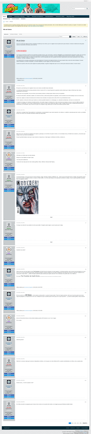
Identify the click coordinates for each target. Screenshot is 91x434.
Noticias (10, 16)
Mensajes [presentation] (6, 34)
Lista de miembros (15, 18)
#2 (85, 85)
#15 (85, 402)
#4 (85, 131)
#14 (85, 380)
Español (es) (7, 427)
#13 (85, 358)
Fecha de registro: (9, 50)
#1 (85, 40)
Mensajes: (7, 53)
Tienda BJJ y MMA (60, 16)
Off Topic (11, 21)
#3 (85, 110)
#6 (85, 174)
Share (9, 55)
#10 (85, 292)
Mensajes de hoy (6, 18)
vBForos (84, 432)
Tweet (9, 56)
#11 (85, 315)
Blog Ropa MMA (70, 16)
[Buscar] (78, 9)
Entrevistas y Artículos (19, 16)
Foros (4, 16)
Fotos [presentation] (20, 34)
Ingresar (86, 0)
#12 (85, 337)
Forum (7, 21)
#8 (85, 247)
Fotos (28, 16)
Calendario (23, 18)
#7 (85, 222)
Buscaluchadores (49, 16)
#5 (85, 153)
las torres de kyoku (9, 46)
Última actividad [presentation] (14, 34)
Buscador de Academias (37, 16)
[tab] (6, 34)
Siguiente (85, 423)
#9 (85, 269)
